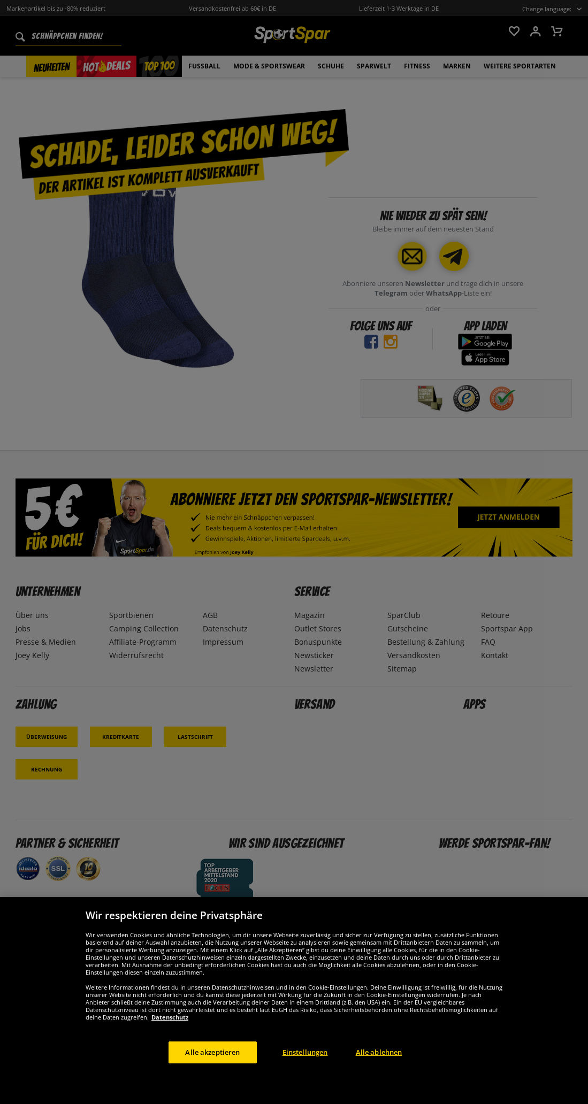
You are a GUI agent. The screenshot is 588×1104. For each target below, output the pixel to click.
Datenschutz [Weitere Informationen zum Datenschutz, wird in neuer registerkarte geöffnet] (169, 1029)
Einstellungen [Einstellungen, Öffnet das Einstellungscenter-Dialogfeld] (305, 1064)
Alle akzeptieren (212, 1064)
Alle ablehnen (379, 1064)
